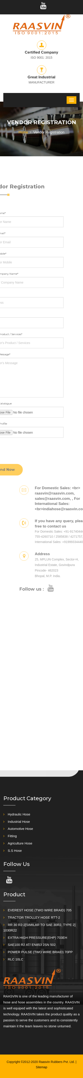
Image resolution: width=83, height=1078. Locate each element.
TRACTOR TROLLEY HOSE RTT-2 (34, 917)
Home (23, 132)
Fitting (12, 836)
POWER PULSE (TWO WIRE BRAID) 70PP (40, 952)
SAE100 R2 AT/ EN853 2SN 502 (32, 945)
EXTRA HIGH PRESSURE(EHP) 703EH (37, 937)
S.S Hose (15, 850)
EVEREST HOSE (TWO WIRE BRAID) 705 (39, 910)
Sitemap (41, 1067)
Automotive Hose (20, 829)
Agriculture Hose (20, 843)
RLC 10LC (15, 959)
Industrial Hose (19, 821)
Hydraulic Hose (19, 814)
